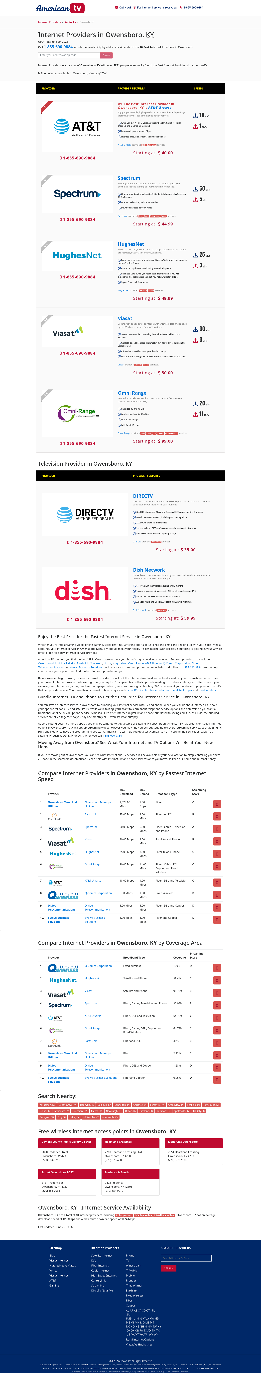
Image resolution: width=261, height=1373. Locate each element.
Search (106, 55)
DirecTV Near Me (102, 1290)
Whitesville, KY (91, 1117)
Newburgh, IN (113, 1111)
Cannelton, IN (122, 1104)
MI (132, 1322)
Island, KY (45, 1111)
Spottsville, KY (181, 1111)
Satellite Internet (101, 1255)
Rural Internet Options (140, 1339)
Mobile (130, 1275)
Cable (143, 690)
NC (128, 1326)
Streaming (97, 1285)
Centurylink (98, 1280)
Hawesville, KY (211, 1104)
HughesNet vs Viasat (62, 1265)
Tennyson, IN (47, 1117)
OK (132, 1330)
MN (137, 1322)
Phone (153, 690)
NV (155, 1326)
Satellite (177, 690)
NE (137, 1326)
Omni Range (132, 393)
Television (164, 690)
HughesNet (131, 244)
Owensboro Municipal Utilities (57, 663)
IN (137, 1318)
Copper (187, 690)
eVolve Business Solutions (86, 667)
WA (141, 1334)
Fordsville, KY (157, 1104)
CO (144, 1310)
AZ (135, 1310)
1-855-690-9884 (191, 7)
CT (148, 1310)
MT (152, 1322)
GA (128, 1314)
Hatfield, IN (193, 1104)
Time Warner (134, 1285)
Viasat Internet (58, 1260)
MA (152, 1318)
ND (132, 1326)
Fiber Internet (100, 1265)
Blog (52, 1255)
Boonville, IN (87, 1104)
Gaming (54, 1285)
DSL (136, 690)
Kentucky (70, 22)
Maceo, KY (97, 1111)
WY (156, 1334)
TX (157, 1330)
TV (128, 1260)
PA (141, 1330)
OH (129, 1330)
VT (137, 1334)
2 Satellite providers (164, 1215)
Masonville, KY (110, 1117)
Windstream (133, 1265)
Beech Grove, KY (68, 1104)
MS (147, 1322)
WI (146, 1334)
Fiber (130, 690)
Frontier (131, 1280)
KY (144, 1318)
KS (141, 1318)
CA (139, 1310)
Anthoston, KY (47, 1104)
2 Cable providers (143, 1215)
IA (127, 1318)
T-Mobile (131, 1270)
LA (147, 1318)
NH (142, 1326)
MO (142, 1322)
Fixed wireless (207, 690)
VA (133, 1334)
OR (137, 1330)
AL (127, 1310)
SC (145, 1330)
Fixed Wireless (135, 1295)
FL (153, 1310)
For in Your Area (155, 7)
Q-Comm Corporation (176, 663)
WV (151, 1334)
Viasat (125, 318)
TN (153, 1330)
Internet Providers (49, 22)
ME (128, 1322)
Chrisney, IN (139, 1104)
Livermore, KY (80, 1111)
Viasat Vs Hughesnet (139, 1344)
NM (150, 1326)
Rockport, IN (163, 1111)
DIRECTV (143, 496)
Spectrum (129, 178)
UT (128, 1334)
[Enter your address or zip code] (69, 55)
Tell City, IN (199, 1111)
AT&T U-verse (159, 107)
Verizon (54, 1270)
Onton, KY (130, 1111)
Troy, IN (62, 1117)
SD (149, 1330)
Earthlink (131, 1290)
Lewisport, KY (61, 1111)
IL (134, 1318)
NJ (146, 1326)
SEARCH (168, 1268)
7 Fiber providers (124, 1215)
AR (131, 1310)
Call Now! (123, 7)
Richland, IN (146, 1111)
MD (156, 1318)
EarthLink (83, 663)
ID (130, 1318)
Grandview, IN (176, 1104)
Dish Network (149, 570)
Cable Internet (100, 1270)
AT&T (53, 1280)
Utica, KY (74, 1117)
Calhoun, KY (104, 1104)
